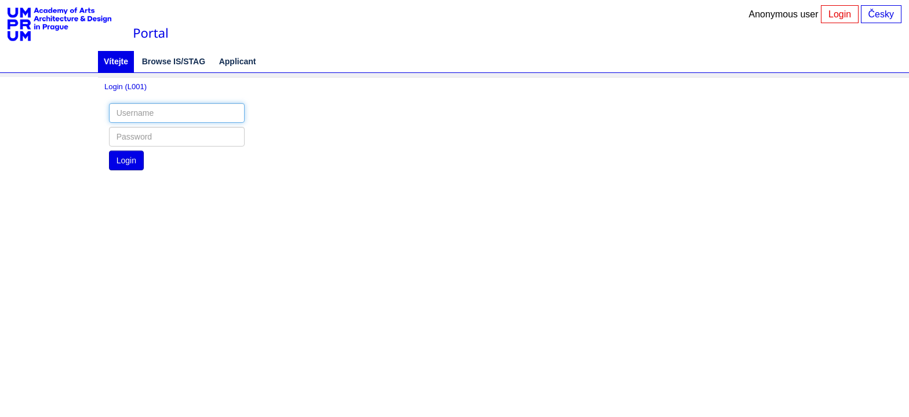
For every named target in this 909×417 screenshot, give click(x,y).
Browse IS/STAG (173, 61)
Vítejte (116, 61)
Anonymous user (785, 14)
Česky (881, 14)
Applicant (237, 61)
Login (839, 14)
